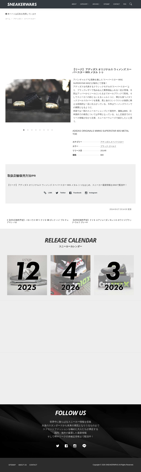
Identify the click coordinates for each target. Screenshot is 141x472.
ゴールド (112, 146)
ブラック (104, 146)
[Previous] (37, 221)
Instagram (91, 193)
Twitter (61, 193)
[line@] (83, 446)
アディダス (105, 142)
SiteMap (12, 465)
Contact (33, 465)
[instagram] (75, 446)
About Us (22, 465)
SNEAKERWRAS (112, 465)
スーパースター (117, 142)
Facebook (75, 193)
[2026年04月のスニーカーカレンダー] (70, 275)
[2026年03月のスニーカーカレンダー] (114, 275)
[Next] (103, 221)
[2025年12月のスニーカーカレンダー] (27, 275)
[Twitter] (58, 446)
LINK (49, 193)
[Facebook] (66, 446)
